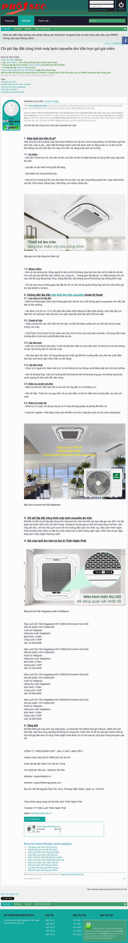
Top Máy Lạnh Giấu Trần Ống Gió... (43, 847)
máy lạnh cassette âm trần (12, 92)
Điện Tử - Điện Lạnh (20, 75)
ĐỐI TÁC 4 (50, 931)
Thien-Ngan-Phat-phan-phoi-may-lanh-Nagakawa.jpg (60, 826)
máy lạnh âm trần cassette (67, 294)
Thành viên (43, 21)
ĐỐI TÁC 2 (50, 924)
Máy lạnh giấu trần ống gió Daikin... (43, 865)
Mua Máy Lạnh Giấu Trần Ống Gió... (43, 855)
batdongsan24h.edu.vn (41, 813)
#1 (124, 879)
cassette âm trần (8, 82)
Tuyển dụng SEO (118, 43)
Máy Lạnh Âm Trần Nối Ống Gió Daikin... (45, 857)
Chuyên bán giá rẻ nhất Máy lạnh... (43, 849)
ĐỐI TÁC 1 (50, 920)
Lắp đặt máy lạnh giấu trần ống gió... (44, 867)
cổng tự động (23, 67)
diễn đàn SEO (8, 60)
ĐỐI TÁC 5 (50, 934)
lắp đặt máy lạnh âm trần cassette (16, 84)
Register (121, 9)
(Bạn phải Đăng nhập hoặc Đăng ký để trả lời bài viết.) (107, 889)
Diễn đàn (108, 43)
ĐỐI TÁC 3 (50, 927)
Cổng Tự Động (34, 65)
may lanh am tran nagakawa (13, 87)
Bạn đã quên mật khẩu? (98, 10)
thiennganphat (42, 75)
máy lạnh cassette (9, 89)
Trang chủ (9, 21)
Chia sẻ (5, 894)
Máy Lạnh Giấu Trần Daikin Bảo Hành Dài (46, 860)
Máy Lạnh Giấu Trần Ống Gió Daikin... (44, 852)
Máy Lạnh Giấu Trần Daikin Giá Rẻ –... (44, 862)
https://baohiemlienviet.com (72, 874)
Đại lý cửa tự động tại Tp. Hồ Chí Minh (19, 70)
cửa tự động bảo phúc (38, 106)
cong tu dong (50, 101)
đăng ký (105, 934)
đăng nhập (119, 931)
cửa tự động (11, 62)
